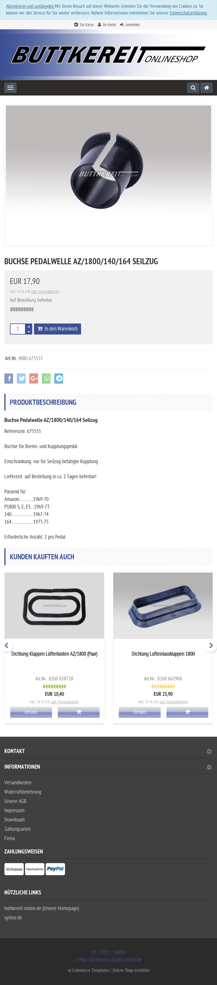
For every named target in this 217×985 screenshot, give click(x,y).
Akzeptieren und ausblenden (30, 6)
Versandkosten (17, 783)
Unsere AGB (15, 801)
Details (31, 712)
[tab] (108, 753)
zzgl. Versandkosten (45, 291)
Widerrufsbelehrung (22, 792)
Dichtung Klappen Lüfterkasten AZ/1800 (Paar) (54, 654)
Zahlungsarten (17, 829)
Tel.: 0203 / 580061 (108, 952)
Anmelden (132, 24)
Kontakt (107, 752)
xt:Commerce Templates (89, 970)
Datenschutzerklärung (188, 13)
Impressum (14, 811)
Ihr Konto (109, 24)
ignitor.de (13, 918)
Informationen (107, 768)
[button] (8, 378)
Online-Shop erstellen (130, 970)
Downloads (14, 820)
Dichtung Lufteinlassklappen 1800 (163, 654)
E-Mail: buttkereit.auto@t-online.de (108, 960)
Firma (9, 838)
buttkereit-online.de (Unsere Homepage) (41, 908)
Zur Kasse (87, 24)
